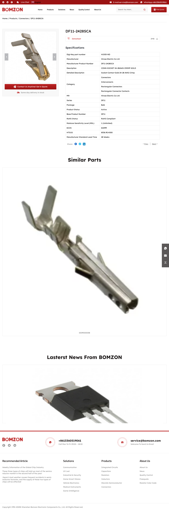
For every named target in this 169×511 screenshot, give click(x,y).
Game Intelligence (71, 491)
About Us (97, 9)
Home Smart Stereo (72, 479)
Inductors (105, 479)
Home (40, 9)
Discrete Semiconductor (111, 483)
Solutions (61, 9)
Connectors (24, 18)
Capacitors (106, 471)
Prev (146, 144)
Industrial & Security (72, 475)
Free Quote (159, 10)
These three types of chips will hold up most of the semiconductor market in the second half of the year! (27, 472)
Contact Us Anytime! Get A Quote (30, 87)
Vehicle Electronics (71, 483)
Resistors (105, 475)
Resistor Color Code (148, 483)
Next (154, 144)
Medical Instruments (72, 487)
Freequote (144, 479)
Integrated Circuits (109, 467)
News (72, 9)
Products (50, 9)
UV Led (66, 471)
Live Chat (25, 2)
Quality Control (84, 9)
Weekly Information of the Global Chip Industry (23, 467)
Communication (70, 467)
